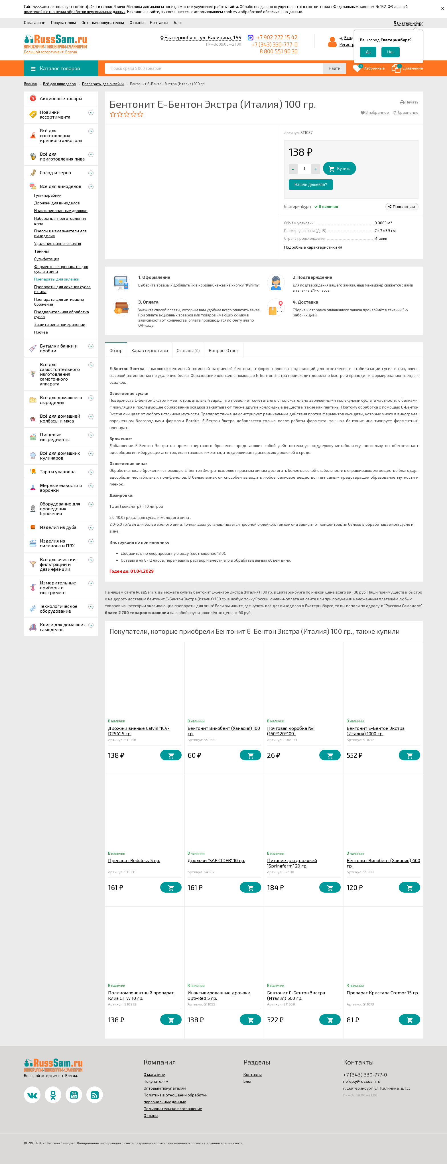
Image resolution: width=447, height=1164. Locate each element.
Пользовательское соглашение (173, 1108)
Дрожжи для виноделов (57, 202)
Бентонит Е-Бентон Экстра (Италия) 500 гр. (296, 995)
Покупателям (63, 22)
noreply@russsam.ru (361, 1081)
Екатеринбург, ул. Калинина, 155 (202, 37)
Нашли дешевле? (310, 184)
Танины (41, 251)
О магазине (34, 22)
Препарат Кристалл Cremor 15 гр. (383, 992)
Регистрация (351, 44)
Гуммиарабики (48, 195)
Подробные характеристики (310, 247)
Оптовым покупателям (103, 22)
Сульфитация (46, 258)
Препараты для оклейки (56, 279)
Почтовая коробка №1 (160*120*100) (291, 730)
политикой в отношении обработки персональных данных (74, 11)
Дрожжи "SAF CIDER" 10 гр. (216, 860)
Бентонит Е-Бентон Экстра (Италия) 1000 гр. (376, 730)
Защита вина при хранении (59, 324)
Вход (348, 37)
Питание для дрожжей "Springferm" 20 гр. (292, 863)
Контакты (159, 22)
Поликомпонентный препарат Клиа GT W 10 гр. (141, 995)
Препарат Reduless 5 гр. (134, 860)
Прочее (41, 332)
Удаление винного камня (57, 243)
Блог (178, 22)
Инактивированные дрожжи (61, 210)
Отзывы (137, 22)
